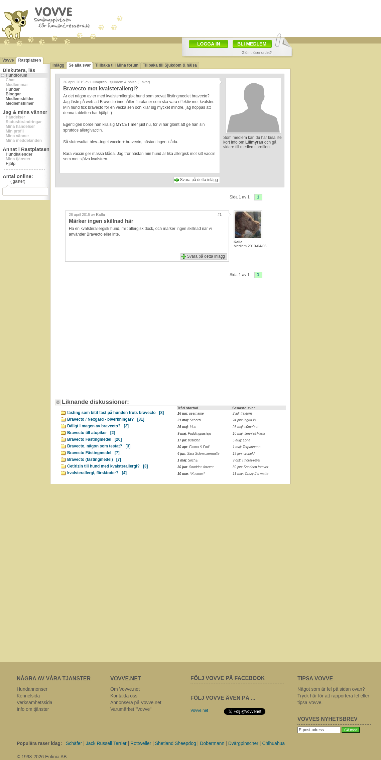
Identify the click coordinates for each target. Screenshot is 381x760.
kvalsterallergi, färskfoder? (97, 473)
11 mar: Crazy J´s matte (250, 474)
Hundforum (16, 75)
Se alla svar (80, 65)
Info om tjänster (33, 709)
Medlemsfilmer (20, 103)
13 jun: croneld (244, 453)
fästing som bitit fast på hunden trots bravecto (115, 412)
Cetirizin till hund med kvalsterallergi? (107, 466)
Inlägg (58, 65)
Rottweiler (140, 743)
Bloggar (13, 94)
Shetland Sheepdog (175, 743)
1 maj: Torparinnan (246, 447)
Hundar (13, 89)
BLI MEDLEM (251, 44)
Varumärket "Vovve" (130, 709)
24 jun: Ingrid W (244, 420)
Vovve (8, 60)
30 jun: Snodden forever (250, 467)
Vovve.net (199, 710)
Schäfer (74, 743)
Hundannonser (32, 689)
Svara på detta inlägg (199, 179)
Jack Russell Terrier (106, 743)
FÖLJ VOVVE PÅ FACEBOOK (227, 678)
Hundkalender (19, 154)
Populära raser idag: (39, 743)
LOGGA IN (208, 44)
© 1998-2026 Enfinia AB (42, 756)
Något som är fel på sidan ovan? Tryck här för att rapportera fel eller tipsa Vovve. (333, 695)
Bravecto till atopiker (91, 432)
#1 (220, 215)
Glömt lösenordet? (257, 53)
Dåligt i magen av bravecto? (98, 426)
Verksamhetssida (34, 702)
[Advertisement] (115, 343)
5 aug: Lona (241, 440)
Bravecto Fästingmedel (94, 439)
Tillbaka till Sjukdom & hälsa (170, 65)
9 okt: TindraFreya (246, 460)
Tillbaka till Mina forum (116, 65)
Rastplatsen (29, 60)
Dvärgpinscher (243, 743)
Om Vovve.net (125, 689)
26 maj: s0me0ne (245, 427)
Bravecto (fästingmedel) (94, 459)
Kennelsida (28, 695)
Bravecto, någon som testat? (98, 446)
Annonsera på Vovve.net (135, 702)
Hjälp (10, 163)
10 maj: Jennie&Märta (249, 433)
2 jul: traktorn (242, 413)
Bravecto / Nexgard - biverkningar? (105, 419)
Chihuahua (273, 743)
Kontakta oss (123, 695)
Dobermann (212, 743)
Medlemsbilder (20, 98)
